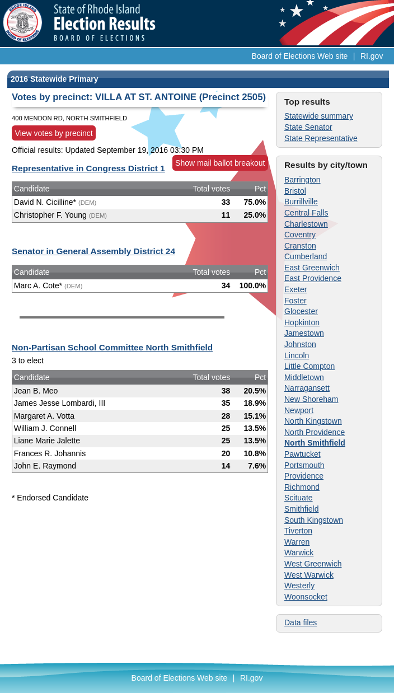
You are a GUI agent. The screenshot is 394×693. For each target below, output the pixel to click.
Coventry (300, 234)
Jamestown (304, 333)
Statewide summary (318, 115)
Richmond (302, 487)
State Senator (308, 127)
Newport (298, 410)
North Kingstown (313, 420)
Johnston (300, 344)
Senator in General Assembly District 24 (93, 251)
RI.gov (371, 55)
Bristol (295, 190)
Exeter (295, 289)
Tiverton (298, 530)
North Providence (314, 432)
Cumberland (305, 256)
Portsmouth (304, 465)
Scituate (298, 497)
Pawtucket (302, 453)
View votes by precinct (54, 133)
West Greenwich (312, 563)
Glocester (301, 311)
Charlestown (306, 223)
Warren (296, 541)
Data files (300, 622)
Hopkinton (302, 322)
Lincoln (296, 355)
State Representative (321, 138)
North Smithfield (314, 442)
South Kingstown (313, 520)
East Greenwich (312, 267)
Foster (295, 300)
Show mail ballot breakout (220, 162)
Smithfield (301, 508)
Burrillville (301, 201)
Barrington (302, 179)
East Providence (312, 278)
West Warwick (309, 574)
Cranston (300, 245)
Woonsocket (305, 596)
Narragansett (307, 387)
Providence (303, 475)
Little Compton (309, 366)
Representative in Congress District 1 (88, 168)
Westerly (299, 585)
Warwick (298, 552)
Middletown (304, 377)
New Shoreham (311, 399)
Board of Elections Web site (300, 55)
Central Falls (306, 212)
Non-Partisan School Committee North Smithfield (112, 347)
